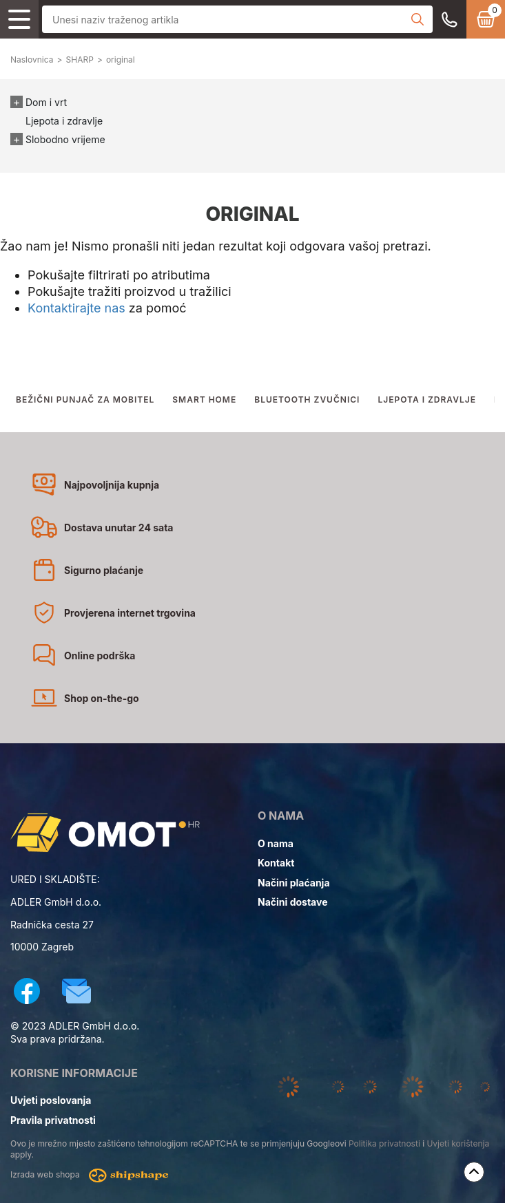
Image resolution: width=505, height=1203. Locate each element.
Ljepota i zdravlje (64, 121)
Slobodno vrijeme (65, 139)
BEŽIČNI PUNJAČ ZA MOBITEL (85, 399)
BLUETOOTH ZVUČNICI (307, 399)
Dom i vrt (46, 102)
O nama (275, 843)
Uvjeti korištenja (457, 1143)
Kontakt (276, 863)
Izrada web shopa (89, 1175)
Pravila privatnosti (53, 1120)
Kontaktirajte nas (76, 308)
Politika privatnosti (384, 1143)
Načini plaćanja (294, 882)
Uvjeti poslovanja (50, 1100)
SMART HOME (204, 399)
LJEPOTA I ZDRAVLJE (426, 399)
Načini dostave (292, 902)
